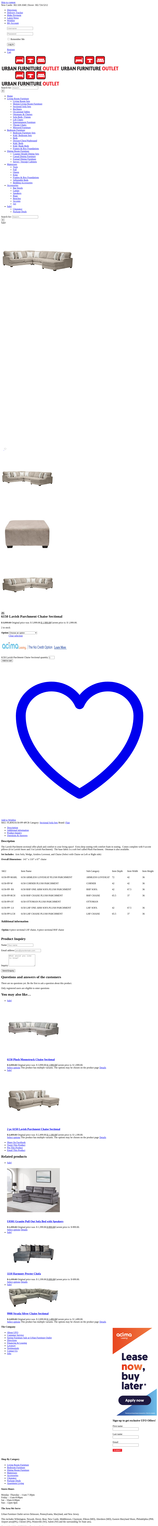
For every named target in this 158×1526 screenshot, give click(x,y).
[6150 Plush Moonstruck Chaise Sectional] (82, 1029)
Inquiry (4, 967)
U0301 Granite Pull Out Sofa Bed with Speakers (35, 1223)
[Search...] (25, 87)
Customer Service (15, 1337)
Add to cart (7, 660)
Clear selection (16, 636)
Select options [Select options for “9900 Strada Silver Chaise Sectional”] (13, 1324)
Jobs (9, 1355)
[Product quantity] (52, 657)
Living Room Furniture (18, 1467)
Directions (12, 1342)
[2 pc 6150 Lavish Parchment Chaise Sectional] (82, 1099)
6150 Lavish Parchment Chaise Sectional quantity (24, 657)
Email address (7, 950)
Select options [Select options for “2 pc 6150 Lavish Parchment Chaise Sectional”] (13, 1139)
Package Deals (14, 1483)
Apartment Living (15, 1485)
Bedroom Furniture (16, 1469)
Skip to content (8, 2)
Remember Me (16, 39)
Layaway (11, 1348)
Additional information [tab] (18, 830)
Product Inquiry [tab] (14, 833)
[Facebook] (2, 1455)
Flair (67, 822)
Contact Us (12, 1353)
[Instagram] (4, 1455)
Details (102, 1070)
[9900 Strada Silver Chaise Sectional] (82, 1299)
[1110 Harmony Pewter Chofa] (82, 1252)
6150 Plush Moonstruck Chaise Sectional (31, 1061)
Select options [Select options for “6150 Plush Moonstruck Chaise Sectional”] (13, 1070)
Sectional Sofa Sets (49, 822)
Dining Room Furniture (18, 1472)
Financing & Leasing (17, 1345)
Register (11, 49)
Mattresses (12, 1475)
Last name (117, 1436)
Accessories (12, 1477)
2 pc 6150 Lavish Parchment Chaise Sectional (33, 1131)
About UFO (12, 1334)
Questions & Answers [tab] (17, 835)
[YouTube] (5, 1455)
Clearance (11, 1480)
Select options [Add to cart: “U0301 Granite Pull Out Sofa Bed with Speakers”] (13, 1232)
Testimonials (13, 1350)
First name (118, 1428)
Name (4, 945)
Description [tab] (12, 827)
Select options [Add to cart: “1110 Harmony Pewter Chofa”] (13, 1284)
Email (115, 1444)
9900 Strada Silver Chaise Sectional (28, 1315)
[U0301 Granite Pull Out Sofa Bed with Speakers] (82, 1191)
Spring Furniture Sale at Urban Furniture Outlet (29, 1340)
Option (4, 632)
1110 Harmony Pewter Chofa (24, 1275)
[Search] (3, 90)
